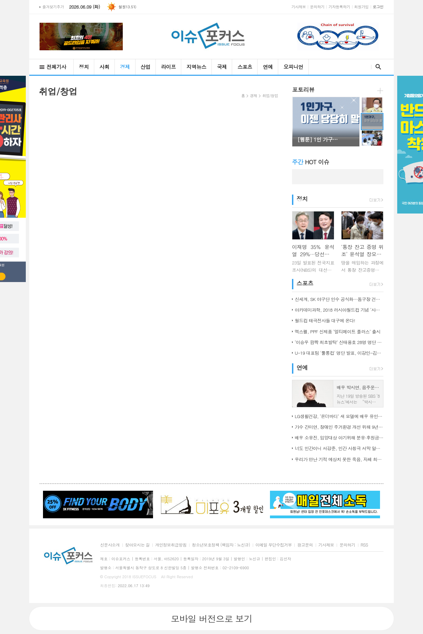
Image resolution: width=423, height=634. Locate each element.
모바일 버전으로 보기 (211, 618)
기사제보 (299, 6)
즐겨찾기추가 (53, 6)
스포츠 (244, 66)
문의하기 (317, 6)
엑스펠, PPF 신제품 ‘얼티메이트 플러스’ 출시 (337, 331)
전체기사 (56, 66)
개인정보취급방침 (170, 545)
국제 (222, 66)
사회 (104, 66)
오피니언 (293, 66)
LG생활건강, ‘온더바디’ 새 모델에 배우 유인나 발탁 (339, 416)
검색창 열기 (376, 67)
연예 (268, 66)
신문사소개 (110, 545)
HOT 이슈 (310, 162)
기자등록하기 (339, 6)
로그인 (378, 6)
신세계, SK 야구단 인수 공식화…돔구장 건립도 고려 (339, 299)
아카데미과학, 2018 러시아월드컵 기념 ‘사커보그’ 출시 (339, 309)
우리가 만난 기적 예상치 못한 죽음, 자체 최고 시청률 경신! (339, 459)
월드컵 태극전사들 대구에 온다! (325, 320)
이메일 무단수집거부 (274, 545)
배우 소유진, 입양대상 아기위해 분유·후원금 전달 (339, 437)
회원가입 (361, 6)
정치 (84, 66)
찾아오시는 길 (137, 545)
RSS (364, 545)
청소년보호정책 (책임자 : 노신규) (221, 545)
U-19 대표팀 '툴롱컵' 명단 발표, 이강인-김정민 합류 (339, 353)
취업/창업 (270, 95)
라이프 (168, 66)
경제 (125, 66)
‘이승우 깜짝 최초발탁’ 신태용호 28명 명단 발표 (339, 342)
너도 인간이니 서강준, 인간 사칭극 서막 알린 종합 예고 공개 (339, 448)
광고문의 (305, 545)
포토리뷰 (303, 89)
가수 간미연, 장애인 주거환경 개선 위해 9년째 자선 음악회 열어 (339, 427)
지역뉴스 (196, 66)
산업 (146, 66)
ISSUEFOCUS (144, 576)
